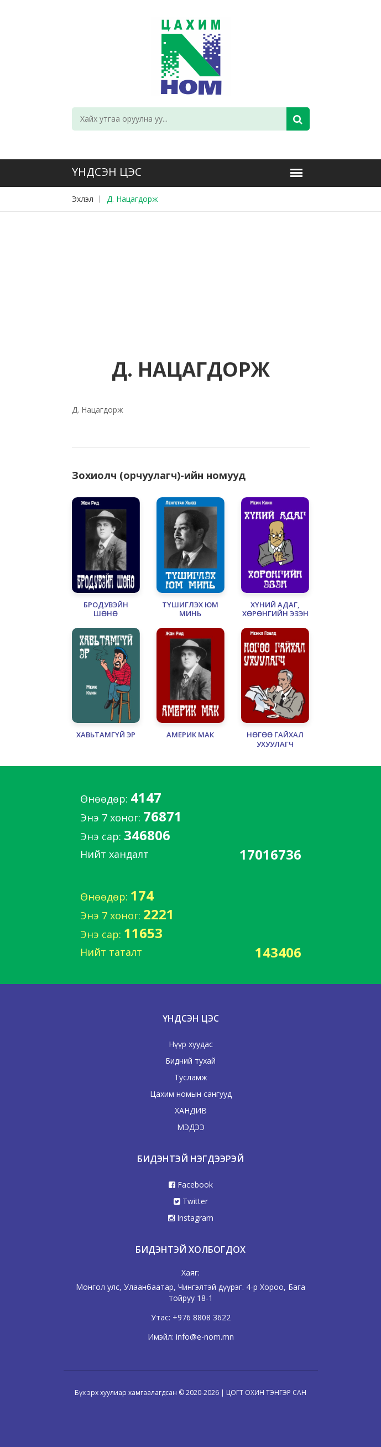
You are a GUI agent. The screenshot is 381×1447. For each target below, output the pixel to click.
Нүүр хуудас (191, 1044)
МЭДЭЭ (191, 1127)
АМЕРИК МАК (190, 735)
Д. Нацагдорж (132, 199)
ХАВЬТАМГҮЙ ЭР (105, 735)
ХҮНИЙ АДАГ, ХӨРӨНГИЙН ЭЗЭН (275, 609)
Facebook (191, 1184)
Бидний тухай (190, 1060)
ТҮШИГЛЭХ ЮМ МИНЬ (190, 609)
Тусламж (190, 1077)
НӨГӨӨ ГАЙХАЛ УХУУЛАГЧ (275, 739)
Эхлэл (82, 199)
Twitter (191, 1201)
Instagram (190, 1217)
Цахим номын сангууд (191, 1094)
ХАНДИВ (191, 1110)
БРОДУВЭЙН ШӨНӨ (105, 609)
